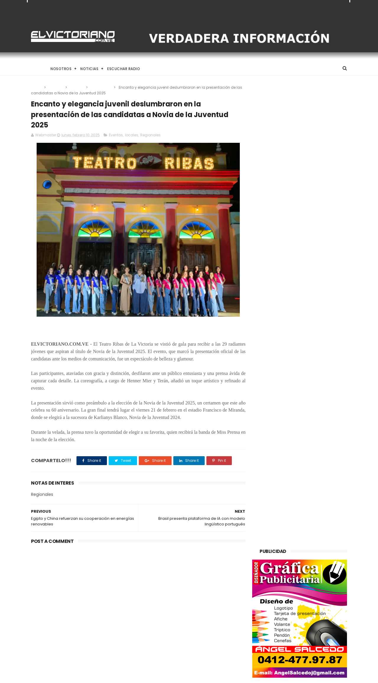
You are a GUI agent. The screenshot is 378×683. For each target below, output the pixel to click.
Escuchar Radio (123, 68)
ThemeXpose (64, 675)
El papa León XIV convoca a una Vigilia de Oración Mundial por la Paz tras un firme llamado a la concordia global (204, 586)
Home (36, 68)
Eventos (56, 87)
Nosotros (60, 68)
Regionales (101, 87)
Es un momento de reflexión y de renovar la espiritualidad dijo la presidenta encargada (204, 646)
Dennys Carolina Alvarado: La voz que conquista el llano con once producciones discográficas (203, 618)
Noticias (89, 68)
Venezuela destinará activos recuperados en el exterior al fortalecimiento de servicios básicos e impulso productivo (79, 590)
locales (77, 87)
